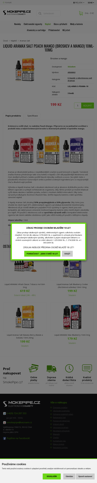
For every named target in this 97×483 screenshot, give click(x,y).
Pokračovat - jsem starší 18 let (42, 253)
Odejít (67, 253)
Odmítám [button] (69, 476)
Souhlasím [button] (52, 476)
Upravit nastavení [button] (85, 476)
